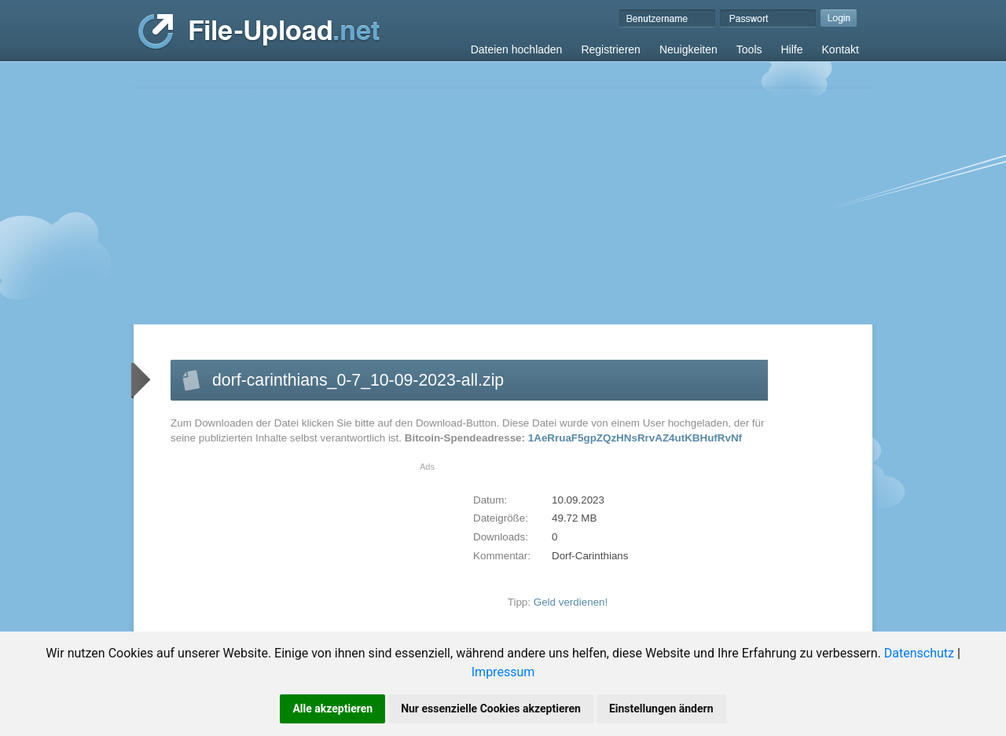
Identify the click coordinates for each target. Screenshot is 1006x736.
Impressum (503, 672)
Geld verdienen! (571, 602)
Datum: (490, 500)
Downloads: (500, 537)
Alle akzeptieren (332, 708)
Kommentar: (502, 556)
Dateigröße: (500, 518)
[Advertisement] (503, 207)
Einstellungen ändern (661, 708)
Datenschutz (919, 653)
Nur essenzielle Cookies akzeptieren (491, 708)
